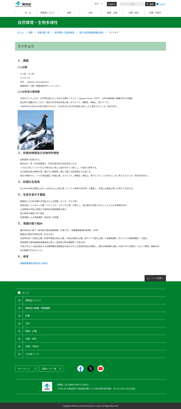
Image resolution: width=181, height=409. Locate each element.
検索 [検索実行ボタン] (152, 4)
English (111, 4)
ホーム (26, 12)
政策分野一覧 (43, 32)
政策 (31, 32)
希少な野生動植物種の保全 (91, 32)
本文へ (98, 4)
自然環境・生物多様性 (64, 32)
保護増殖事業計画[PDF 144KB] (34, 263)
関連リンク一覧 (49, 368)
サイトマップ (24, 368)
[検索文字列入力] (131, 4)
